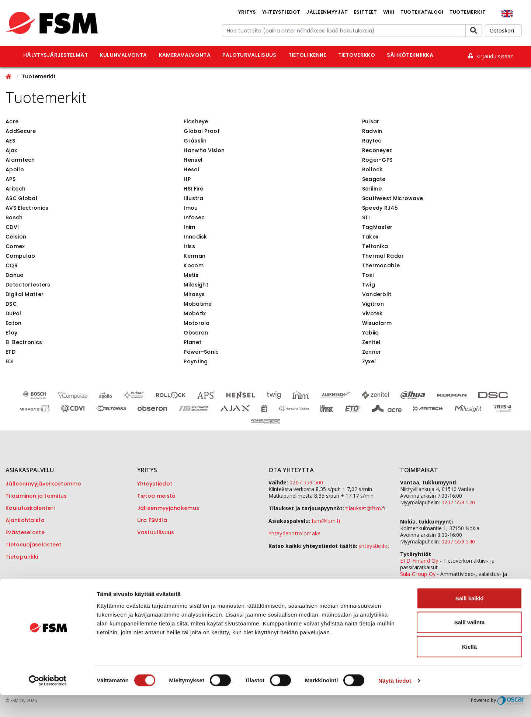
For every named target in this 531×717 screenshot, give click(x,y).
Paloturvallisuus (249, 55)
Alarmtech (20, 160)
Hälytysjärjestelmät (55, 55)
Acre (12, 121)
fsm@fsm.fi (326, 520)
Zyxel (369, 361)
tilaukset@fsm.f (365, 508)
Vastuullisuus (155, 532)
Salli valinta (469, 644)
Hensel (193, 160)
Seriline (372, 188)
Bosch (14, 217)
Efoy (11, 332)
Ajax (11, 150)
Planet (192, 342)
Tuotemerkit (468, 12)
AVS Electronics (27, 208)
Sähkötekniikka (410, 55)
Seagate (374, 179)
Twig (368, 284)
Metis (191, 275)
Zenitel (371, 342)
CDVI (12, 227)
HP (187, 179)
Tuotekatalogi (422, 12)
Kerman (194, 256)
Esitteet (365, 12)
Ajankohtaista (25, 520)
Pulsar (370, 121)
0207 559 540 (458, 541)
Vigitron (373, 304)
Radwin (372, 131)
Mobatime (198, 304)
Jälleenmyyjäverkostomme (43, 483)
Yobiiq (370, 332)
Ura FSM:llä (152, 520)
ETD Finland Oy (419, 560)
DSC (11, 304)
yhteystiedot (374, 545)
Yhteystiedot (281, 12)
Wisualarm (377, 323)
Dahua (15, 275)
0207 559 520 (458, 502)
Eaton (14, 323)
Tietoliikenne (307, 55)
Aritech (15, 188)
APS (10, 179)
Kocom (194, 265)
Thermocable (381, 265)
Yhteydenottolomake (294, 533)
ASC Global (21, 198)
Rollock (372, 169)
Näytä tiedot (394, 702)
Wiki (389, 12)
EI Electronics (24, 342)
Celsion (16, 236)
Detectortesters (28, 284)
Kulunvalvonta (123, 55)
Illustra (193, 198)
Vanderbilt (377, 294)
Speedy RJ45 (380, 208)
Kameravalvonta (185, 55)
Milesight (196, 284)
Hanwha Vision (204, 150)
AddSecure (21, 131)
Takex (370, 236)
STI (366, 217)
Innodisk (195, 236)
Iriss (189, 246)
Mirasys (194, 294)
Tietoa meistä (156, 496)
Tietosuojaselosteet (34, 544)
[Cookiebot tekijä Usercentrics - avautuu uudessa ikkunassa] (47, 702)
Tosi (368, 275)
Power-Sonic (201, 352)
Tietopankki (22, 556)
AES (10, 140)
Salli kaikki (469, 620)
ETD (10, 352)
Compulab (20, 256)
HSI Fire (193, 188)
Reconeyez (377, 150)
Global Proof (202, 131)
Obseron (196, 332)
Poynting (196, 361)
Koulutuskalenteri (30, 508)
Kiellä (469, 668)
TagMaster (377, 227)
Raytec (372, 140)
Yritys (247, 12)
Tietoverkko (356, 55)
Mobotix (195, 313)
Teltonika (375, 246)
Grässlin (195, 140)
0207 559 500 (306, 482)
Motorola (196, 323)
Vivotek (372, 313)
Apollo (15, 169)
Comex (15, 246)
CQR (12, 265)
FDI (10, 361)
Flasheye (196, 121)
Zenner (371, 352)
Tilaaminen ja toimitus (36, 496)
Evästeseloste (25, 532)
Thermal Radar (383, 256)
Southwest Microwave (392, 198)
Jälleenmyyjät (327, 12)
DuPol (13, 313)
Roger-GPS (377, 160)
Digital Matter (25, 294)
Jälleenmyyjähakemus (168, 508)
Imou (191, 208)
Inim (189, 227)
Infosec (194, 217)
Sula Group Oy (418, 573)
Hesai (191, 169)
